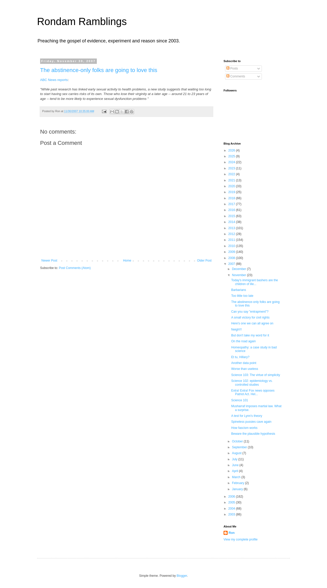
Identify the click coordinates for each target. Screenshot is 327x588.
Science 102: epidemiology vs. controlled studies (252, 382)
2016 (232, 210)
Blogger (182, 576)
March (236, 477)
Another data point (243, 363)
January (238, 489)
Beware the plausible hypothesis (253, 434)
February (238, 483)
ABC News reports (54, 80)
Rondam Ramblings (82, 21)
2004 (232, 508)
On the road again (243, 341)
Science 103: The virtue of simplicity (255, 375)
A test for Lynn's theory (246, 416)
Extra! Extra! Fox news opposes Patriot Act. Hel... (252, 392)
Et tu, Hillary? (240, 357)
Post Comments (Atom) (75, 268)
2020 (232, 186)
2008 (232, 258)
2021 (232, 180)
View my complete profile (241, 539)
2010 (232, 246)
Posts (232, 68)
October (238, 441)
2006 (232, 496)
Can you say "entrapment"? (249, 311)
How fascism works (244, 428)
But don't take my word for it (250, 335)
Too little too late (242, 296)
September (240, 447)
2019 (232, 192)
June (235, 465)
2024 (232, 162)
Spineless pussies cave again (251, 422)
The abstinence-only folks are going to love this (98, 70)
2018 (232, 198)
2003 (232, 514)
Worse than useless (244, 369)
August (237, 453)
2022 (232, 174)
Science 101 (239, 400)
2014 (232, 222)
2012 (232, 234)
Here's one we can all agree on (252, 323)
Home (127, 260)
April (235, 471)
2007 (232, 264)
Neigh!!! (236, 329)
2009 (232, 252)
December (239, 269)
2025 (232, 156)
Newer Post (49, 260)
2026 (232, 150)
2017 (232, 204)
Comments (235, 76)
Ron (232, 533)
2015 (232, 216)
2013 (232, 228)
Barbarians (238, 290)
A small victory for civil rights (250, 317)
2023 (232, 168)
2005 (232, 502)
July (235, 459)
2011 (232, 240)
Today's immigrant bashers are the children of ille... (254, 282)
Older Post (204, 260)
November (239, 275)
